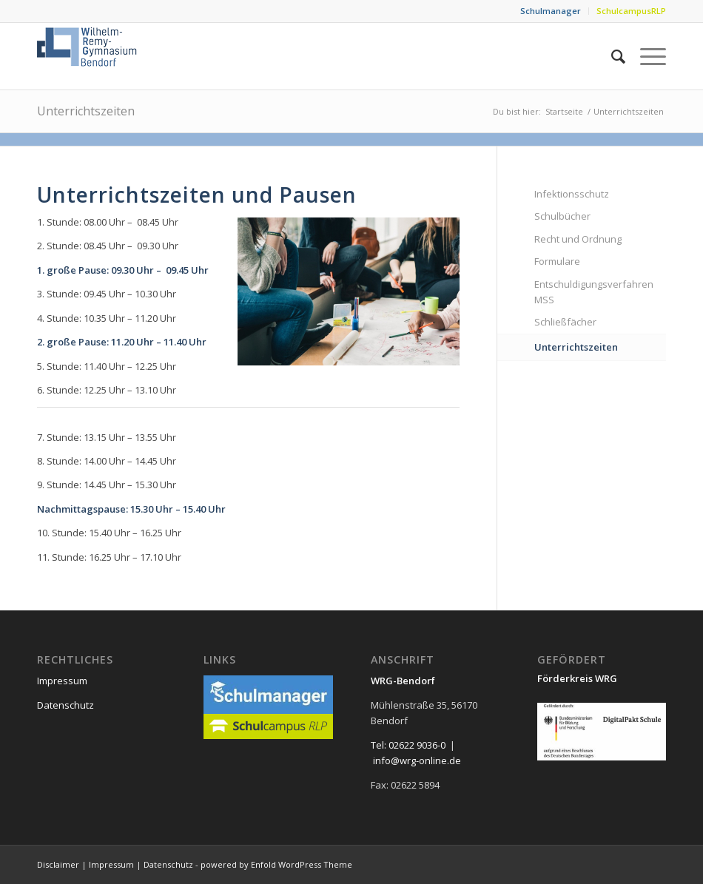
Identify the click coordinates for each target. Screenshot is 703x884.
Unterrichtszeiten (86, 111)
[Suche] (610, 56)
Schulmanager (550, 10)
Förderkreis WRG (577, 678)
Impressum (62, 680)
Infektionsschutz (571, 193)
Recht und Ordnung (578, 239)
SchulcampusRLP (631, 10)
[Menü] (645, 56)
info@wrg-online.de (417, 760)
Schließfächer (565, 321)
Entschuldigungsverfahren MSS (593, 291)
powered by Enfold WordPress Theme (276, 864)
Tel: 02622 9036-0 (408, 745)
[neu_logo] (88, 56)
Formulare (557, 261)
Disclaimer (58, 864)
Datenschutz (65, 705)
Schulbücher (562, 216)
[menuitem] (551, 11)
